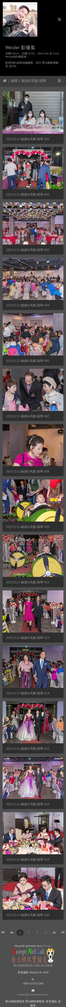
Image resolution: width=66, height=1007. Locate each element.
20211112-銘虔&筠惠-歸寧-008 (27, 471)
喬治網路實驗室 (23, 965)
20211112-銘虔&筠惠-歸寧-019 (27, 859)
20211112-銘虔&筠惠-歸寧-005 (27, 361)
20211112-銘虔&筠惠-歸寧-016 (27, 804)
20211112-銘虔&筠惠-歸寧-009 (27, 527)
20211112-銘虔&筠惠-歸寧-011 (27, 582)
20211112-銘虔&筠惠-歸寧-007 (27, 416)
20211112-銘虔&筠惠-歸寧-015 (27, 748)
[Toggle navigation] (59, 19)
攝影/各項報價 (44, 965)
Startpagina (5, 80)
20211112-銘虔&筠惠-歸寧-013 (27, 638)
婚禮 (14, 81)
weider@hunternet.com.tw (33, 994)
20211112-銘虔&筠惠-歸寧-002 (27, 194)
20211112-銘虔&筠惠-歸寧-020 (27, 915)
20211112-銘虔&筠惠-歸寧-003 (27, 250)
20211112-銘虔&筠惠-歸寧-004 (27, 305)
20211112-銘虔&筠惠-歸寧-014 (27, 693)
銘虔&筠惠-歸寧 (34, 81)
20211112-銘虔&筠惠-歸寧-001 (27, 139)
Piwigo (47, 945)
